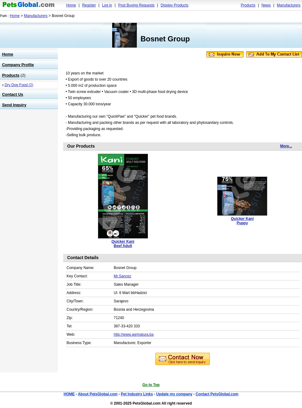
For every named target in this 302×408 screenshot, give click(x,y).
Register (89, 5)
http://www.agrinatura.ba (133, 334)
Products (248, 5)
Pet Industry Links (137, 394)
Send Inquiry (14, 105)
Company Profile (18, 64)
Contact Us (12, 94)
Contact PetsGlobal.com (217, 394)
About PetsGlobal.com (98, 394)
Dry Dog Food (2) (19, 85)
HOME (69, 394)
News (266, 5)
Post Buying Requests (136, 5)
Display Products (174, 5)
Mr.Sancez (122, 276)
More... (286, 146)
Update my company (174, 394)
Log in (107, 5)
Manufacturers (288, 5)
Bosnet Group (165, 39)
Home (71, 5)
